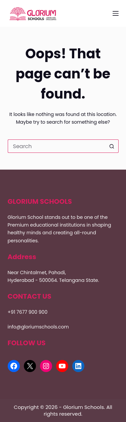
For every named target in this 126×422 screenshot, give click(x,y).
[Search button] (112, 146)
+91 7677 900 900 (28, 312)
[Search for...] (56, 146)
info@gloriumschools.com (38, 326)
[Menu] (116, 13)
